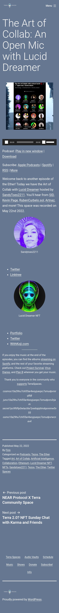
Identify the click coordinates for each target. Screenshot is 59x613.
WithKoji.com (19, 344)
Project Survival (35, 367)
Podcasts (25, 454)
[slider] (25, 142)
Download (9, 156)
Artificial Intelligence (42, 458)
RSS (5, 170)
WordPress (35, 599)
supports (22, 383)
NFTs (5, 467)
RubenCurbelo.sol (31, 200)
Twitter (15, 269)
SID (51, 195)
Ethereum (23, 463)
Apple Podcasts (29, 165)
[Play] (6, 142)
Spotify (47, 165)
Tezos (34, 454)
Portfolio (16, 333)
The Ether (44, 454)
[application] (29, 142)
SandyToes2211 (13, 195)
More (14, 170)
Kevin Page (10, 200)
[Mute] (43, 142)
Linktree (15, 275)
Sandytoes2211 (18, 467)
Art (13, 458)
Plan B (19, 372)
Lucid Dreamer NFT (41, 463)
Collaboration (9, 463)
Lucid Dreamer (29, 189)
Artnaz (50, 200)
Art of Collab (23, 458)
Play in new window (29, 151)
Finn (8, 450)
